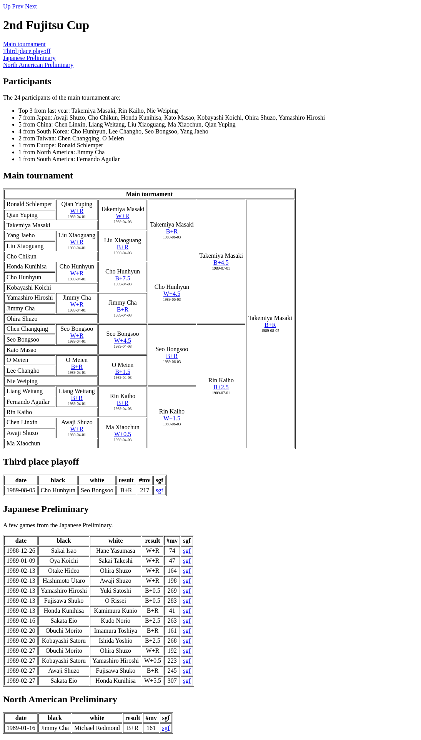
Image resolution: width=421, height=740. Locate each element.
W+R (76, 211)
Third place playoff (26, 51)
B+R (172, 231)
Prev (17, 6)
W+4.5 (171, 293)
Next (31, 6)
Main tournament (24, 44)
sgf (159, 490)
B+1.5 (122, 371)
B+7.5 (122, 278)
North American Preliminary (38, 65)
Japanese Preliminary (29, 58)
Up (7, 6)
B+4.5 (221, 262)
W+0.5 (122, 434)
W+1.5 (171, 418)
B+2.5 (221, 387)
